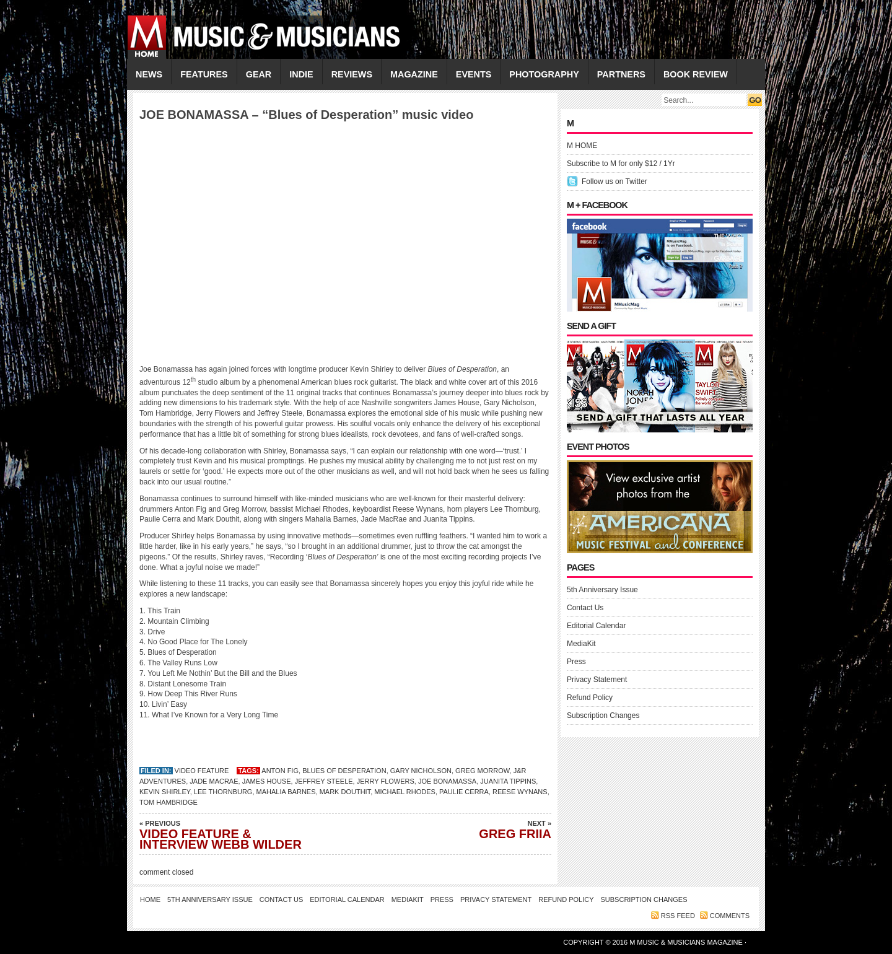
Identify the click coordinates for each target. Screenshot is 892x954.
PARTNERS (621, 74)
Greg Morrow (482, 770)
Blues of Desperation (344, 770)
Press (576, 661)
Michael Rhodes (404, 791)
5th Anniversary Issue (602, 589)
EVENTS (474, 74)
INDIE (301, 74)
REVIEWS (351, 74)
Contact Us (585, 607)
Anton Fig (280, 770)
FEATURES (204, 74)
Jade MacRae (214, 781)
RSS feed (678, 915)
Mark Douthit (345, 791)
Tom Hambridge (168, 802)
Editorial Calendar (596, 625)
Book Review (695, 74)
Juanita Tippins (508, 781)
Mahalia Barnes (286, 791)
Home (150, 899)
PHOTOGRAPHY (544, 74)
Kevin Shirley (164, 791)
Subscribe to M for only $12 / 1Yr (621, 163)
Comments (730, 915)
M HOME (582, 145)
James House (266, 781)
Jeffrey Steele (324, 781)
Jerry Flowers (385, 781)
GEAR (259, 74)
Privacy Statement (597, 679)
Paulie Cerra (464, 791)
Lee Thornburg (223, 791)
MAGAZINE (414, 74)
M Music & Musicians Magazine (687, 942)
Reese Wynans (520, 791)
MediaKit (581, 643)
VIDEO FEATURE (202, 770)
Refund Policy (590, 697)
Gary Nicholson (421, 770)
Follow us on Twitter (614, 181)
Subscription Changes (603, 715)
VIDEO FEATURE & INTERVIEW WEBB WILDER (226, 834)
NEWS (149, 74)
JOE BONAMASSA (447, 781)
